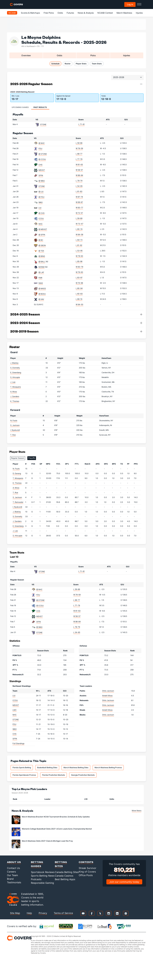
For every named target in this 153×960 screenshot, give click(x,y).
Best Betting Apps (65, 879)
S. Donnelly (15, 368)
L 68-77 (79, 154)
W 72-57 (79, 213)
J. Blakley (14, 363)
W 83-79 (79, 267)
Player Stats (81, 63)
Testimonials (14, 882)
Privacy (43, 913)
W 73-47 (79, 224)
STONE (43, 124)
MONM (42, 267)
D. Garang (17, 473)
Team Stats (97, 63)
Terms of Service (63, 913)
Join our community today (124, 881)
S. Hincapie (15, 377)
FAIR (40, 278)
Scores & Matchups (30, 13)
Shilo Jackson (108, 691)
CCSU (41, 218)
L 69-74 (79, 299)
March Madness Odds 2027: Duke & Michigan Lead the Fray (47, 841)
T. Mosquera (15, 387)
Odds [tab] (59, 55)
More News (136, 810)
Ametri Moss (107, 695)
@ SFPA (42, 235)
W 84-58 (79, 234)
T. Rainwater (18, 502)
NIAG (41, 283)
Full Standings (18, 743)
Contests (86, 862)
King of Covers (87, 871)
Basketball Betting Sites (47, 767)
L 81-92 (79, 245)
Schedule (55, 63)
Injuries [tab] (126, 55)
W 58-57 (79, 170)
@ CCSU (42, 159)
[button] (141, 84)
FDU (40, 148)
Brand (10, 878)
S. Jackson (15, 425)
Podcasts (36, 879)
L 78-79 (79, 181)
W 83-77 (79, 207)
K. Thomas (14, 401)
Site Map (15, 913)
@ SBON (42, 245)
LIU (40, 208)
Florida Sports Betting (22, 767)
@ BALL (42, 261)
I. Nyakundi (15, 430)
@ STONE (43, 154)
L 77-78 (79, 159)
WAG (41, 202)
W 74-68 (79, 283)
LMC (15, 710)
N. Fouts (13, 420)
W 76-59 (79, 148)
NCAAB (12, 13)
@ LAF (41, 272)
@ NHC (42, 143)
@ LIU (41, 191)
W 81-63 (79, 164)
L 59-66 (79, 143)
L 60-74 (79, 229)
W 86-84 (79, 175)
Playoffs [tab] (31, 458)
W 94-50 (79, 304)
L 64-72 (79, 240)
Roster (68, 63)
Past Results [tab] (40, 107)
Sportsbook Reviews (42, 872)
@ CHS (42, 213)
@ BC (41, 240)
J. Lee (12, 382)
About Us (14, 862)
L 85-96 (79, 261)
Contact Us (13, 868)
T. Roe (13, 435)
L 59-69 (79, 218)
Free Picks (49, 13)
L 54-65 (79, 186)
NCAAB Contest (105, 13)
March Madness (124, 13)
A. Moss (13, 392)
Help (29, 913)
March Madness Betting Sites (76, 767)
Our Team (12, 875)
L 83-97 (79, 277)
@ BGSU (42, 294)
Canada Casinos (64, 875)
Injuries (139, 13)
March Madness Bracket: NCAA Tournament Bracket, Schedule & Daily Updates (56, 817)
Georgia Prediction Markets (83, 775)
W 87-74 (79, 197)
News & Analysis (86, 13)
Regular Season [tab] (17, 458)
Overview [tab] (26, 55)
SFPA (41, 175)
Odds (60, 13)
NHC (41, 224)
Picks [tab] (93, 55)
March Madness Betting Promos (108, 767)
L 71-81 (81, 124)
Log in (130, 4)
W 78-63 (79, 256)
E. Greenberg (15, 372)
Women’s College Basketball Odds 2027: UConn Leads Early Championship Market (57, 829)
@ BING (42, 256)
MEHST (42, 170)
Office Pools (86, 875)
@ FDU (41, 197)
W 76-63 (79, 272)
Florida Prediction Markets (53, 775)
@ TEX (41, 251)
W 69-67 (79, 202)
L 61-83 (79, 191)
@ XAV (41, 299)
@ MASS (42, 288)
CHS (40, 165)
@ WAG (42, 181)
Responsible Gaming (42, 882)
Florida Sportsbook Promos (24, 775)
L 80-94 (79, 288)
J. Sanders (14, 396)
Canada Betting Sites (67, 872)
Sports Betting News (42, 875)
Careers (11, 871)
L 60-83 (79, 294)
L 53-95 (79, 251)
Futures (70, 13)
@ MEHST (43, 229)
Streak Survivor (87, 868)
